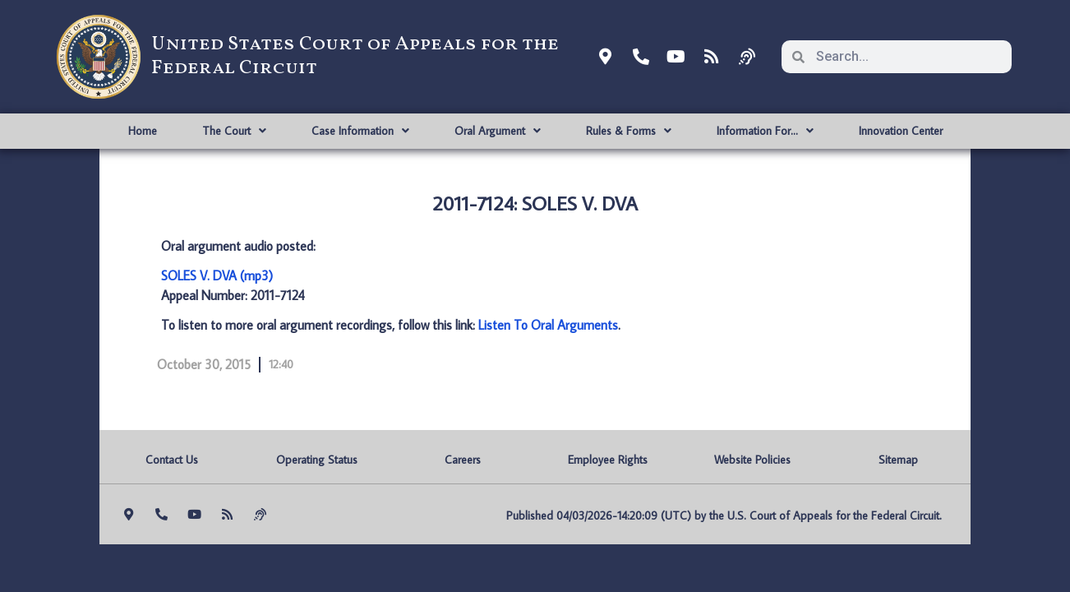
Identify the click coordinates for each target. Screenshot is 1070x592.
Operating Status (316, 459)
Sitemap (898, 459)
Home (142, 130)
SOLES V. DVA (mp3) (217, 275)
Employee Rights (608, 459)
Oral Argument (497, 131)
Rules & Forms (628, 131)
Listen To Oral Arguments (548, 325)
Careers (463, 459)
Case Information (360, 131)
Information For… (765, 131)
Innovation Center (901, 130)
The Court (234, 131)
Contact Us (171, 459)
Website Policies (752, 459)
